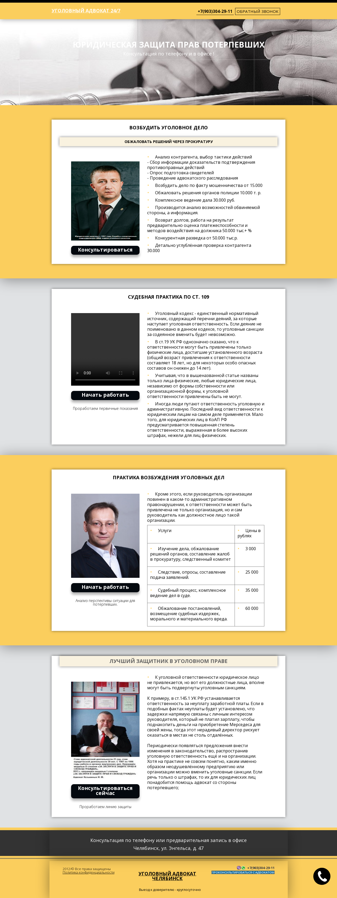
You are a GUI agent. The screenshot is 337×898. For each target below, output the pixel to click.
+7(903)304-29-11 (215, 11)
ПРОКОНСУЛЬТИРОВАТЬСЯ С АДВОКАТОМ (243, 872)
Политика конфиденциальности (89, 872)
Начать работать (105, 394)
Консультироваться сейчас (105, 790)
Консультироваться (105, 249)
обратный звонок (258, 11)
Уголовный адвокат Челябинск (167, 875)
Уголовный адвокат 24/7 (86, 10)
